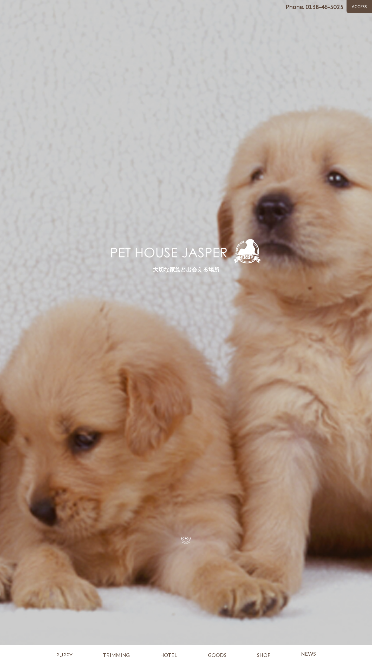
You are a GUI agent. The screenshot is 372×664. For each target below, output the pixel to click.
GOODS (217, 655)
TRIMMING (116, 655)
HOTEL (168, 655)
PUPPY (64, 655)
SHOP (264, 655)
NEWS (308, 654)
